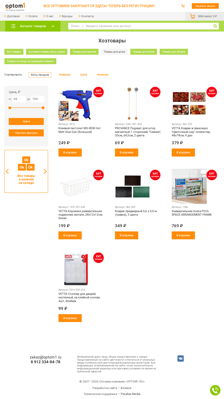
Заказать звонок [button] (205, 6)
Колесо (126, 388)
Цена (83, 74)
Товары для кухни (143, 51)
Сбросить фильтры (26, 132)
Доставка (13, 16)
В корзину (70, 152)
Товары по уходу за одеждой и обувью (30, 61)
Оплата (32, 16)
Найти (26, 121)
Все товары (14, 51)
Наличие (102, 74)
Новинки (65, 74)
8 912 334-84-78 (45, 362)
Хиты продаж (40, 74)
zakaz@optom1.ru (45, 357)
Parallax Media (130, 394)
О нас (49, 16)
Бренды (67, 16)
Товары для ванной (84, 51)
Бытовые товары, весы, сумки (47, 51)
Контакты (87, 16)
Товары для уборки (173, 51)
